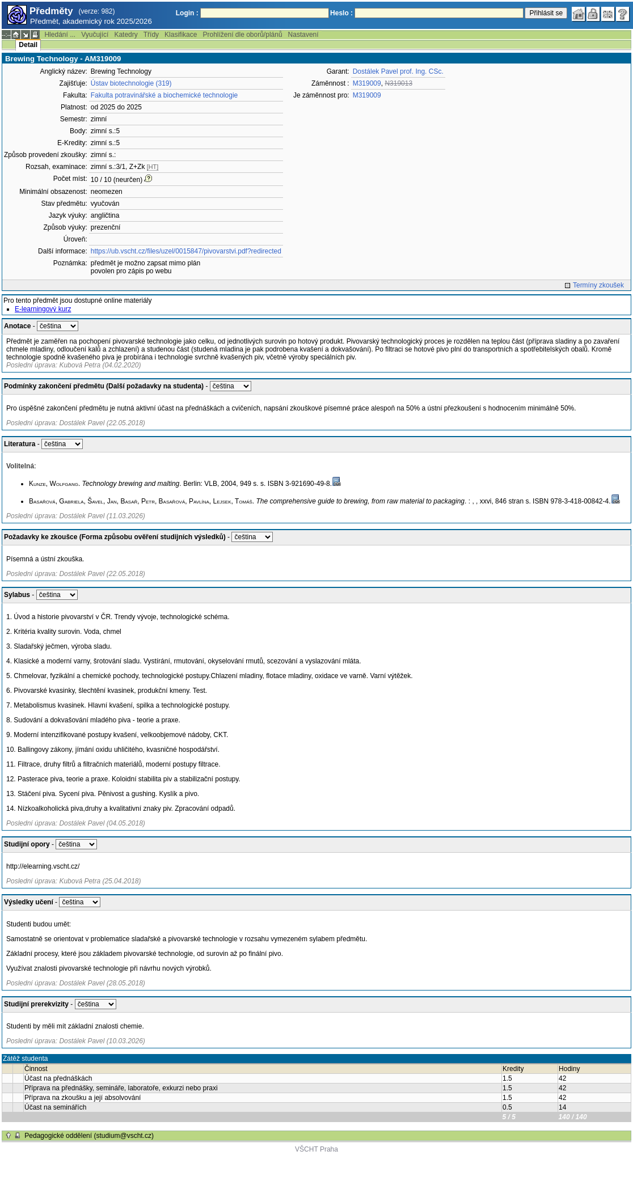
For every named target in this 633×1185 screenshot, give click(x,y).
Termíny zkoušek (598, 285)
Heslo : (341, 13)
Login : (187, 13)
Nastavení (303, 35)
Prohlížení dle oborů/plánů (242, 35)
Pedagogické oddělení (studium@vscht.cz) (89, 1136)
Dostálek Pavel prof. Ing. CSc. (398, 71)
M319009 (367, 83)
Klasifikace (180, 35)
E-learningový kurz (43, 309)
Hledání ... (59, 35)
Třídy (151, 35)
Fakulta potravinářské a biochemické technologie (164, 95)
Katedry (125, 35)
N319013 (398, 83)
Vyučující (94, 35)
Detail (28, 45)
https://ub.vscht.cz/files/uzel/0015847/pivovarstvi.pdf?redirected (186, 251)
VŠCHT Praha (316, 1149)
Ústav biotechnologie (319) (131, 83)
